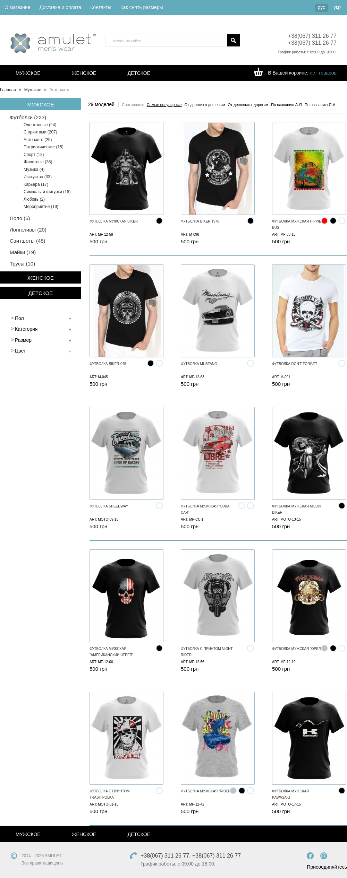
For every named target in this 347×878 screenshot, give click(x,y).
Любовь (34, 199)
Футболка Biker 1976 (200, 221)
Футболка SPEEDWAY (109, 506)
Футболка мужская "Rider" (206, 791)
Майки (23, 252)
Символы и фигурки (47, 191)
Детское (138, 73)
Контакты (100, 7)
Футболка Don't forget (294, 364)
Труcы (22, 264)
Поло (20, 218)
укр (337, 7)
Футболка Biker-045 (108, 364)
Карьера (36, 184)
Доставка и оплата (60, 7)
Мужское (28, 73)
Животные (38, 161)
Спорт (34, 154)
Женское (84, 73)
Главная (8, 89)
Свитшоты (27, 241)
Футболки (28, 117)
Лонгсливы (28, 230)
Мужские (32, 89)
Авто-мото (38, 139)
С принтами (40, 132)
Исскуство (38, 176)
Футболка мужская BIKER (114, 221)
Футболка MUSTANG (199, 364)
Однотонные (40, 124)
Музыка (34, 169)
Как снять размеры (141, 7)
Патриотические (44, 147)
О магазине (17, 7)
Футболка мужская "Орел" (297, 649)
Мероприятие (41, 206)
